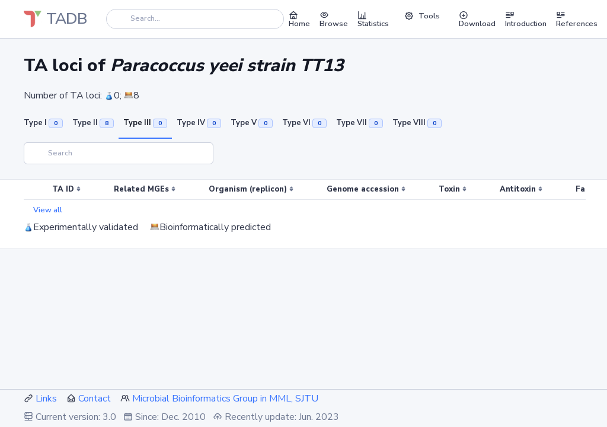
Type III (145, 122)
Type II (93, 122)
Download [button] (477, 19)
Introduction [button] (526, 19)
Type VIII (417, 122)
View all (47, 210)
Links (46, 398)
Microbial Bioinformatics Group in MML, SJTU (225, 398)
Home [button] (299, 19)
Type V (252, 122)
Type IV (199, 122)
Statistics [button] (373, 19)
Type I (43, 122)
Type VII (359, 122)
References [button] (577, 19)
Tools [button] (422, 16)
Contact (94, 398)
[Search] (195, 18)
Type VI (304, 122)
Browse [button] (334, 19)
